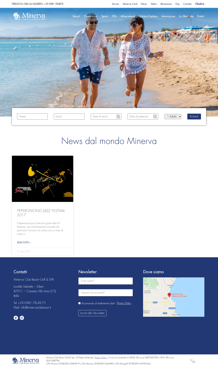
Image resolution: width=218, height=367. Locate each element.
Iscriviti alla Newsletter (92, 313)
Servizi (115, 4)
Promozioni (90, 16)
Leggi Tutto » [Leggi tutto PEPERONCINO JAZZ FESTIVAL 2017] (23, 243)
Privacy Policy (124, 303)
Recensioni (166, 4)
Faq (177, 4)
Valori (154, 4)
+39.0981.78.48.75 (32, 302)
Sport (105, 16)
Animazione (168, 16)
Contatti (187, 4)
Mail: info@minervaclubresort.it (32, 307)
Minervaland (128, 16)
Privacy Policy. (101, 358)
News (144, 4)
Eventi (200, 16)
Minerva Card (130, 4)
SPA (114, 16)
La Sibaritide (186, 16)
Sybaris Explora (148, 16)
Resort (76, 16)
